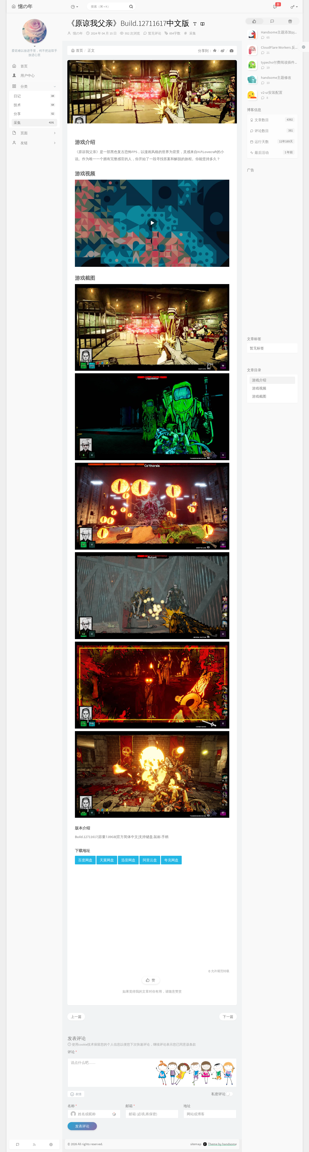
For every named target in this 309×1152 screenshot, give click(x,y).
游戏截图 (259, 396)
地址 (187, 1106)
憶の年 (78, 33)
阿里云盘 (150, 860)
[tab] (254, 21)
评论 (72, 1052)
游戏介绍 (259, 380)
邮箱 (130, 1106)
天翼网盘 (107, 860)
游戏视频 (259, 388)
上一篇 (76, 1016)
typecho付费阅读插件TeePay (283, 62)
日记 (34, 96)
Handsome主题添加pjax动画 (283, 32)
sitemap (195, 1144)
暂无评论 (154, 33)
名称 (72, 1106)
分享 (34, 114)
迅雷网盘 (128, 860)
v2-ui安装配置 (271, 92)
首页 (77, 50)
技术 (34, 105)
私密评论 (218, 1094)
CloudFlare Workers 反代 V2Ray (284, 47)
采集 (34, 122)
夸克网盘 (171, 860)
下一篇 (228, 1016)
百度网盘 (85, 860)
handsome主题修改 (276, 77)
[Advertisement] (152, 912)
